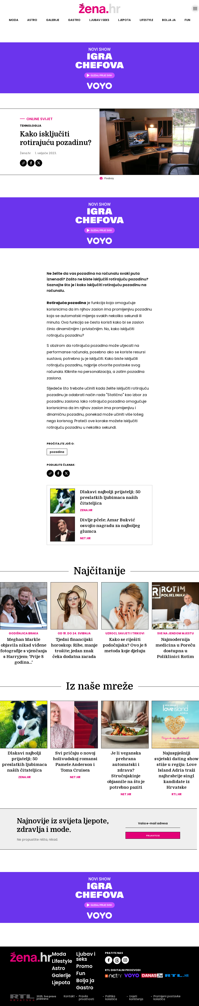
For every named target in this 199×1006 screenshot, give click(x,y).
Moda (13, 20)
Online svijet (39, 118)
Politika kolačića (111, 998)
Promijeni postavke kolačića (167, 998)
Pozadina (57, 452)
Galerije (52, 20)
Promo (84, 966)
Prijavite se (153, 835)
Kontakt (69, 996)
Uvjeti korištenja (136, 998)
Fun (187, 20)
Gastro (74, 20)
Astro (32, 20)
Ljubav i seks (99, 20)
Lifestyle (146, 20)
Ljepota (124, 20)
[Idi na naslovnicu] (99, 12)
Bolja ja (169, 20)
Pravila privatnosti (86, 998)
